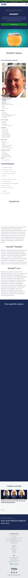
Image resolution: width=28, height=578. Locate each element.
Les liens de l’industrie (14, 541)
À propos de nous (14, 547)
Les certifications (14, 535)
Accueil (7, 10)
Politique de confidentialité (14, 557)
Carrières (14, 552)
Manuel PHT (14, 536)
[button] (4, 2)
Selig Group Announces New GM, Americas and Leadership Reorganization (13, 501)
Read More (3, 509)
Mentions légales (14, 558)
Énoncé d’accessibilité (14, 560)
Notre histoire (14, 549)
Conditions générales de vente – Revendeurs (14, 540)
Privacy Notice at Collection (14, 564)
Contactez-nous (14, 543)
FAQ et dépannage (14, 539)
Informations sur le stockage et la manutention (14, 538)
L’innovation (14, 551)
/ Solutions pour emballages (16, 10)
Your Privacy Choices (14, 563)
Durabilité (14, 550)
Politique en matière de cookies (14, 561)
